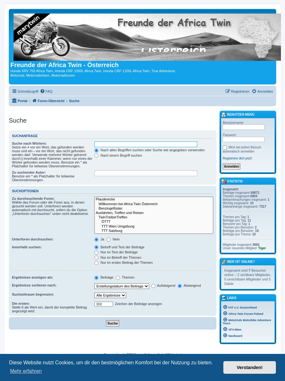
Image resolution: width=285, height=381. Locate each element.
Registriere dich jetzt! (237, 158)
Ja (99, 239)
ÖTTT (154, 222)
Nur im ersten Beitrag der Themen (123, 262)
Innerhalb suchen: (27, 247)
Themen (125, 277)
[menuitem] (46, 91)
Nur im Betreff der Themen (117, 257)
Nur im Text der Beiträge (115, 252)
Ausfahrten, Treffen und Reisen (154, 213)
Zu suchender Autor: (29, 172)
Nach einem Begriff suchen (118, 155)
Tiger (262, 248)
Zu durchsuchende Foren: (33, 198)
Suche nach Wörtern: (29, 143)
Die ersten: (21, 303)
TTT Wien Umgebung (154, 226)
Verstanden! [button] (250, 367)
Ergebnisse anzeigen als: (32, 277)
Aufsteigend (163, 285)
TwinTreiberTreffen (154, 217)
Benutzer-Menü (237, 115)
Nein (113, 239)
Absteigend (189, 285)
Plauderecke (154, 199)
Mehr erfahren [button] (26, 371)
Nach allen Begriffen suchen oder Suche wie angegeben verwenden (149, 150)
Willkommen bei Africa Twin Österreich (154, 204)
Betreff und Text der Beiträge (119, 247)
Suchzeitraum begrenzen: (33, 294)
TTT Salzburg (154, 231)
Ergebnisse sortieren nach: (34, 285)
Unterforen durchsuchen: (32, 239)
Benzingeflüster (154, 208)
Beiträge (103, 277)
